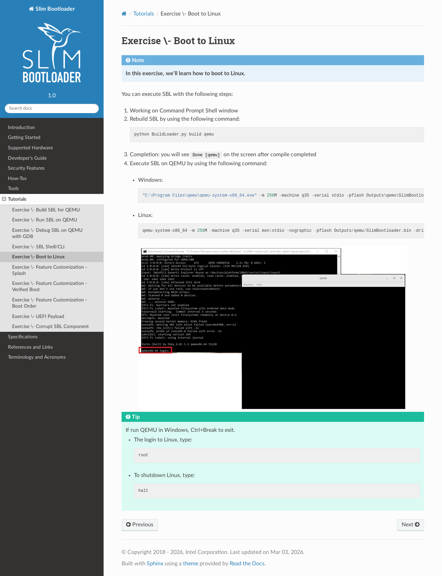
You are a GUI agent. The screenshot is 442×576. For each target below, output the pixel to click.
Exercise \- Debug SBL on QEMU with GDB (47, 233)
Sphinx (155, 563)
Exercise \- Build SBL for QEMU (46, 209)
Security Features (26, 168)
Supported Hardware (30, 147)
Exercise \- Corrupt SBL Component (50, 326)
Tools (13, 188)
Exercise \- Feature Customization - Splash (49, 270)
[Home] (124, 14)
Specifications (23, 336)
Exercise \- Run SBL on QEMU (44, 219)
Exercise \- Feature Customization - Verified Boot (49, 286)
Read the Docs (247, 563)
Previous (139, 524)
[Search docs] (51, 108)
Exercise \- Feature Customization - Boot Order (49, 303)
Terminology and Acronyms (37, 357)
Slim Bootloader (52, 47)
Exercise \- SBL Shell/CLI (38, 246)
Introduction (21, 127)
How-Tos (17, 178)
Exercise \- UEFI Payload (38, 316)
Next (411, 524)
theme (190, 563)
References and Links (30, 347)
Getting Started (24, 137)
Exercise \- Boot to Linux (38, 256)
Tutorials (14, 199)
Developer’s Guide (27, 158)
